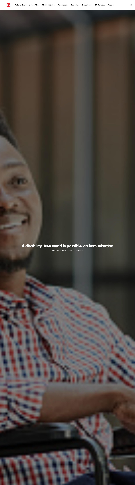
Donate (104, 5)
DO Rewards (94, 5)
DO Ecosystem (42, 5)
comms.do (79, 41)
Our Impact (56, 5)
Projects (69, 5)
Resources (81, 5)
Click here (67, 410)
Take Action (14, 5)
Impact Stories (67, 41)
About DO (28, 5)
